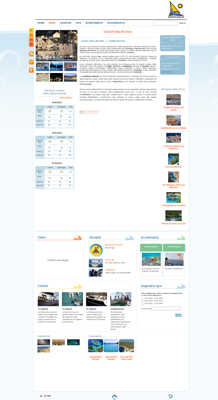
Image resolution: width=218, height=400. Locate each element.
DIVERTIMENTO (94, 23)
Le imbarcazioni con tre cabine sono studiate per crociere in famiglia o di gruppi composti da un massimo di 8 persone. (48, 317)
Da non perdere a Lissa (171, 69)
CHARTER (65, 23)
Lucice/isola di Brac (173, 205)
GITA (78, 23)
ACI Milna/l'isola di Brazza (173, 186)
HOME (41, 23)
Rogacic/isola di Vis (174, 223)
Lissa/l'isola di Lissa (93, 41)
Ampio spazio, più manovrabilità (118, 273)
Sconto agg (109, 248)
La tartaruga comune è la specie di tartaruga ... (151, 271)
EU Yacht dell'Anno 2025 (115, 263)
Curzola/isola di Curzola (174, 147)
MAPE (52, 23)
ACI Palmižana (173, 167)
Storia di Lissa (167, 72)
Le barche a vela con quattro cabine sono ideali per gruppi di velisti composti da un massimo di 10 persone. (72, 317)
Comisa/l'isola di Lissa (174, 108)
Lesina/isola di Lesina (173, 128)
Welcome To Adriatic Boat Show (176, 9)
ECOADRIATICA (116, 23)
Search (182, 23)
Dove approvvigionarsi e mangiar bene (171, 64)
